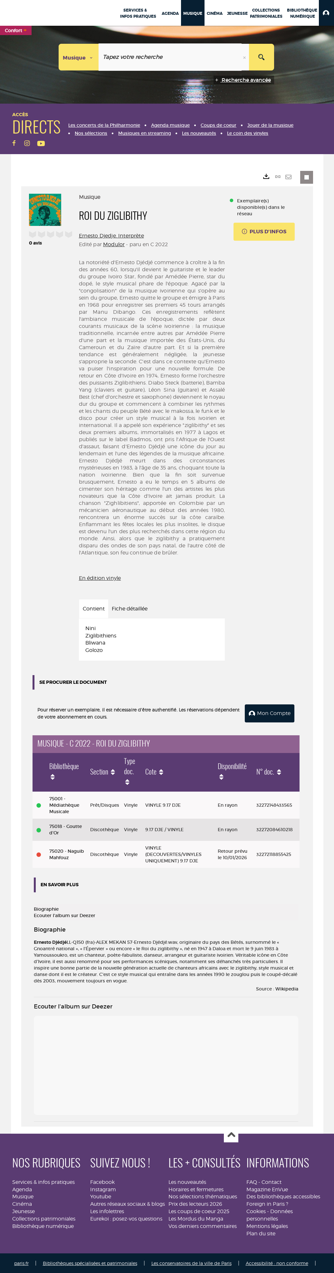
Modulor (114, 244)
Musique (22, 1196)
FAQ (251, 1181)
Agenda (22, 1189)
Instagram (103, 1189)
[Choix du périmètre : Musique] (79, 57)
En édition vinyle (100, 578)
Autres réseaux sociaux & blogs (127, 1203)
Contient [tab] (94, 609)
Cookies (256, 1211)
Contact (272, 1181)
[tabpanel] (152, 639)
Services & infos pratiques (43, 1181)
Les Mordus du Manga (195, 1218)
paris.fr (21, 1263)
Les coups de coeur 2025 (198, 1211)
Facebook (102, 1181)
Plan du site (260, 1233)
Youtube (100, 1196)
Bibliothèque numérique (43, 1225)
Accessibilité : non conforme (277, 1263)
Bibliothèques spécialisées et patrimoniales (90, 1263)
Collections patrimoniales (43, 1218)
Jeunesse (23, 1211)
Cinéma (22, 1203)
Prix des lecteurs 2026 (195, 1203)
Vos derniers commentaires (202, 1225)
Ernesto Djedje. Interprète (111, 236)
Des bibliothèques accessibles (283, 1196)
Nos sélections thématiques (202, 1196)
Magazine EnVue (267, 1189)
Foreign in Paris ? (267, 1203)
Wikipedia (286, 988)
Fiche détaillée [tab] (130, 609)
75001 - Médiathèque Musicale (64, 804)
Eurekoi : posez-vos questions (126, 1218)
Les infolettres (107, 1211)
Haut (231, 1135)
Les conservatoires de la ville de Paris (191, 1263)
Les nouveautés (187, 1181)
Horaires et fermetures (196, 1189)
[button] (326, 13)
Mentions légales (267, 1225)
